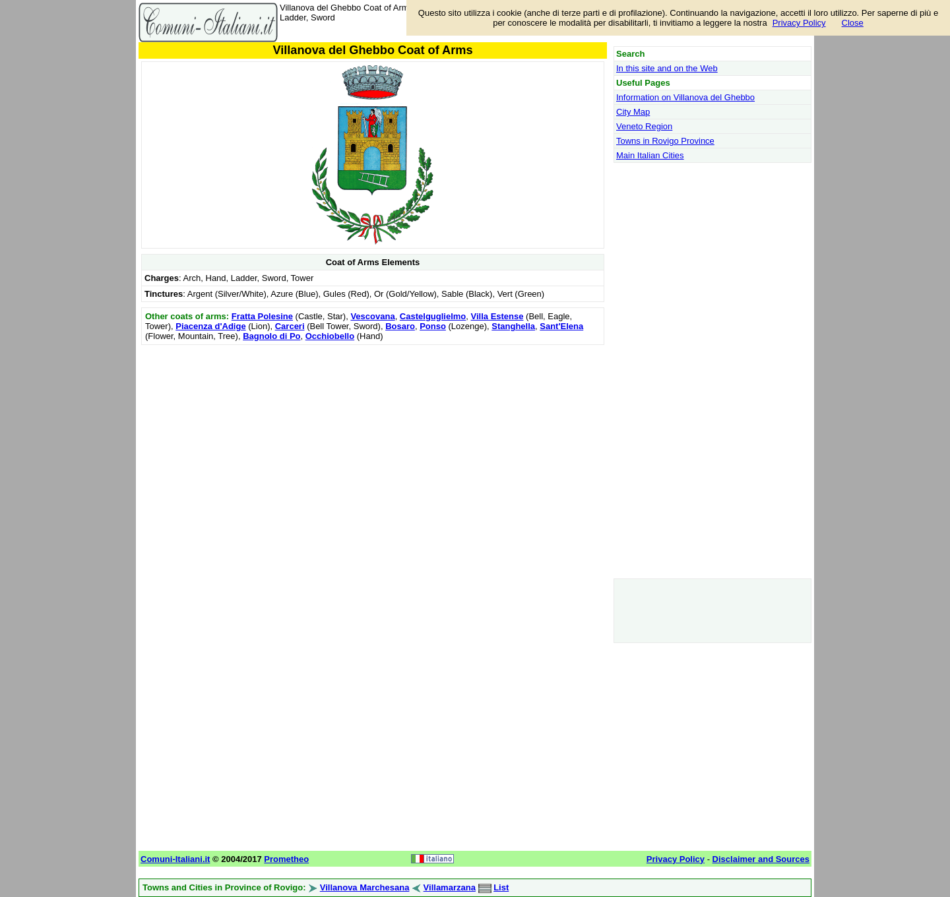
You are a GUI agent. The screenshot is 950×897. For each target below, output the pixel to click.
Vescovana (372, 316)
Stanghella (513, 326)
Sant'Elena (561, 326)
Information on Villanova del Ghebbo (685, 97)
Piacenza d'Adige (210, 326)
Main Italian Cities (650, 155)
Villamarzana (450, 887)
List (501, 887)
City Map (633, 112)
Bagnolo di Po (271, 336)
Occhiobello (329, 336)
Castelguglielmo (433, 316)
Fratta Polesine (262, 316)
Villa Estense (497, 316)
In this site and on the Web (667, 68)
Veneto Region (644, 126)
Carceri (290, 326)
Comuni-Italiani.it (175, 859)
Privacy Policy (799, 23)
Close (853, 23)
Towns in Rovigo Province (665, 141)
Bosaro (400, 326)
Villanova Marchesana (365, 887)
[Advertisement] (373, 440)
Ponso (433, 326)
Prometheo (286, 859)
